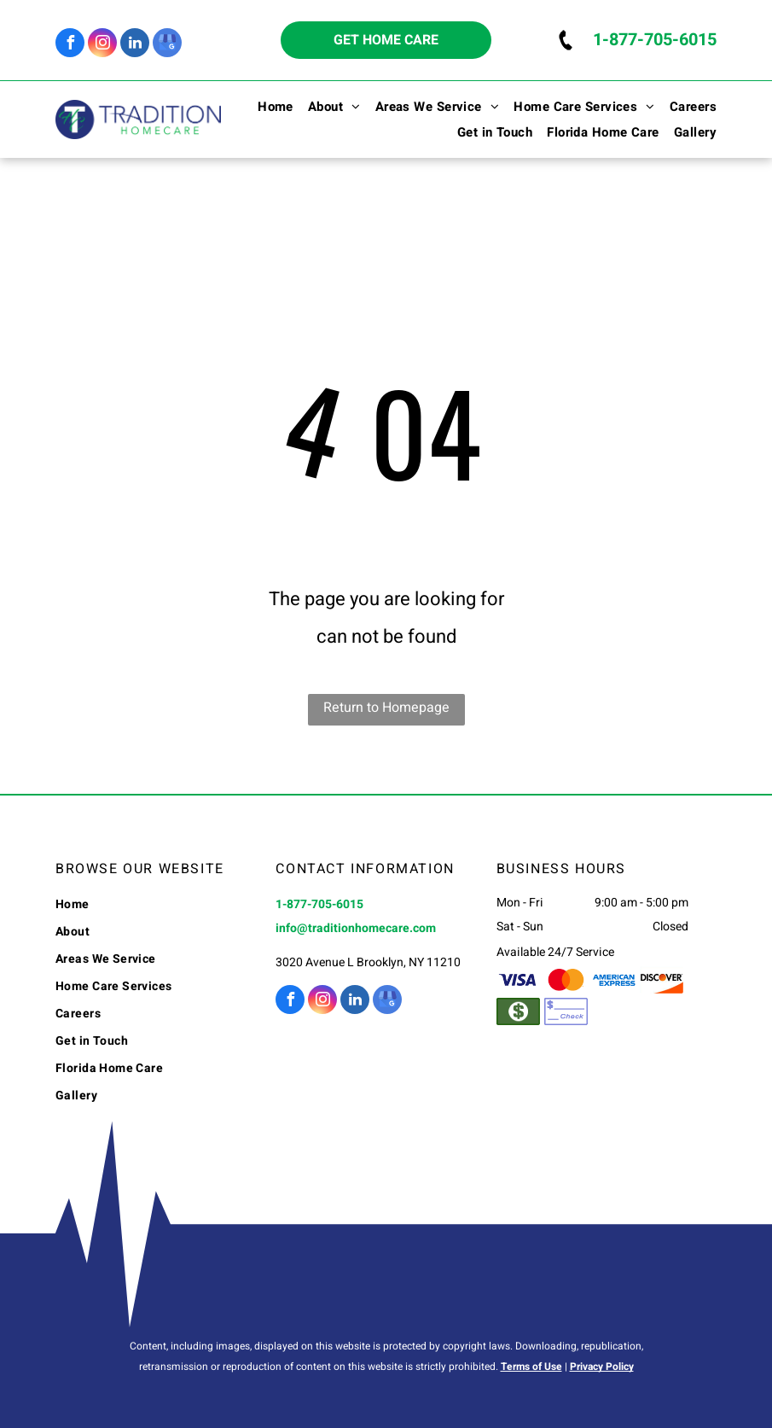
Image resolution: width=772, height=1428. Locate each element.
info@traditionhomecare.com (356, 928)
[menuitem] (268, 106)
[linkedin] (134, 44)
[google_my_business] (167, 44)
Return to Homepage (386, 707)
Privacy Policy (602, 1366)
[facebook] (69, 44)
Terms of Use (531, 1366)
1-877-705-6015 (655, 39)
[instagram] (102, 44)
